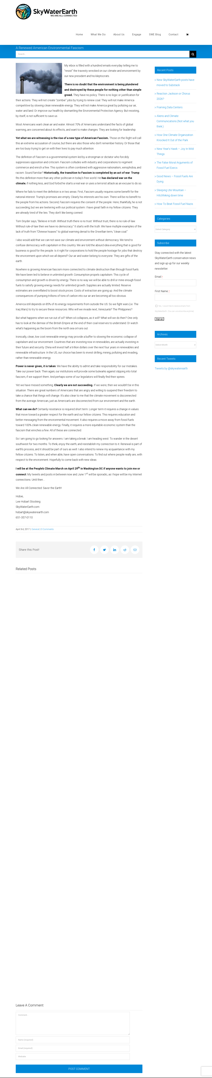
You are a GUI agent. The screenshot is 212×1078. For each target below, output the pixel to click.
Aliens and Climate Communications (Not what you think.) (175, 121)
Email (159, 276)
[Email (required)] (73, 1048)
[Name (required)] (73, 1040)
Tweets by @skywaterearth (171, 368)
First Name (162, 291)
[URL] (73, 1056)
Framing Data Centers (170, 107)
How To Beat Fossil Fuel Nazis (175, 203)
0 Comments (47, 529)
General (35, 529)
